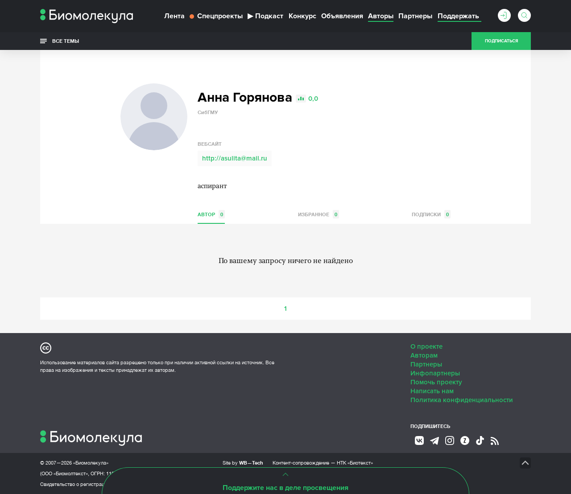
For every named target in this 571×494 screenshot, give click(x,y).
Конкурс (302, 16)
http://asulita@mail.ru (234, 158)
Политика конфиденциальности (461, 400)
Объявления (342, 16)
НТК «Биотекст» (355, 462)
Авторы (380, 16)
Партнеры (415, 16)
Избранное (318, 214)
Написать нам (432, 391)
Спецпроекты (216, 16)
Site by (243, 462)
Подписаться (501, 41)
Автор (211, 214)
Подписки (431, 214)
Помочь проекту (436, 382)
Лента (174, 16)
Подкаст (265, 16)
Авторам (424, 355)
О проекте (426, 346)
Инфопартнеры (435, 373)
